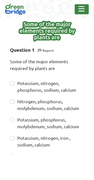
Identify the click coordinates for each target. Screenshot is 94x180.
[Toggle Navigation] (82, 9)
